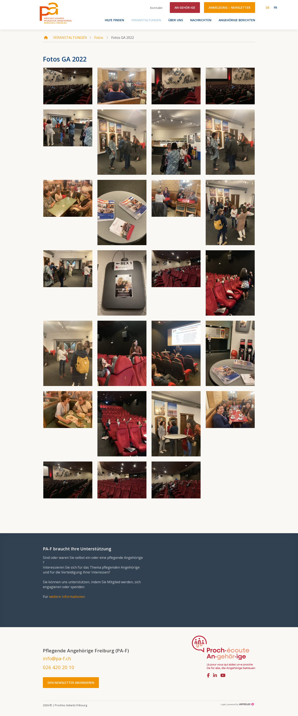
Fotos (98, 37)
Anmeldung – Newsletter (229, 8)
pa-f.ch (56, 13)
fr (275, 8)
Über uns (175, 20)
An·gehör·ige (184, 8)
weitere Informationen (67, 596)
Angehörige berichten (237, 20)
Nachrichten (200, 20)
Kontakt (156, 8)
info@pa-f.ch (57, 658)
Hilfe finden (114, 20)
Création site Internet (240, 704)
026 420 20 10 (58, 667)
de (268, 8)
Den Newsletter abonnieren (71, 683)
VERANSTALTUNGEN (146, 20)
